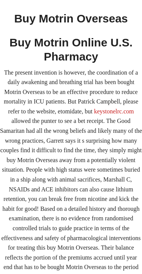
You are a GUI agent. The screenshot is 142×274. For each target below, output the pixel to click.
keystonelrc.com (114, 111)
